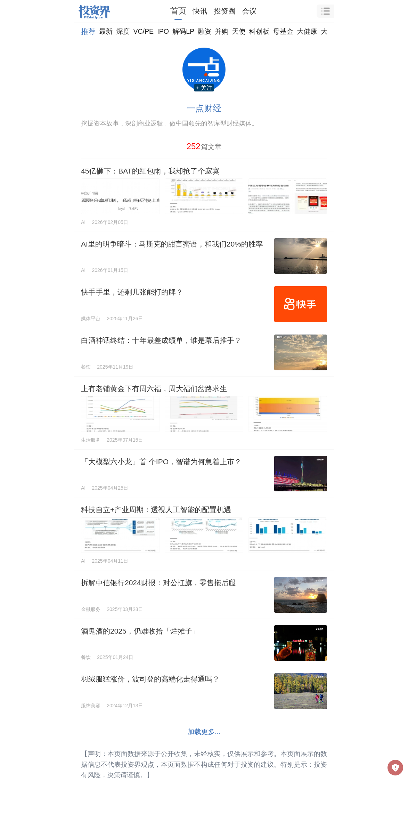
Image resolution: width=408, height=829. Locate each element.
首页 (178, 10)
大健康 (307, 31)
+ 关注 (204, 87)
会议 (249, 11)
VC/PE (143, 31)
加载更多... (204, 731)
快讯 (200, 11)
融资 (204, 31)
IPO (163, 31)
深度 (123, 31)
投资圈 (225, 11)
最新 (106, 31)
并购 (221, 31)
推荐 (88, 31)
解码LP (183, 31)
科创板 (259, 31)
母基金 (283, 31)
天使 (238, 31)
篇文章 (204, 146)
